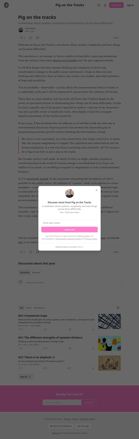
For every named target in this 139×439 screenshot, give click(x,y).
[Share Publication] (105, 5)
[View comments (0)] (31, 38)
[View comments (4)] (45, 368)
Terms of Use (83, 236)
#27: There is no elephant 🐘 (37, 357)
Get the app (83, 426)
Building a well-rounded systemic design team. (41, 341)
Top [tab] (21, 307)
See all (25, 376)
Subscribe (116, 5)
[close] (96, 190)
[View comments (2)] (45, 348)
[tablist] (30, 272)
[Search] (99, 5)
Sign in (130, 5)
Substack (56, 433)
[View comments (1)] (45, 329)
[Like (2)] (22, 38)
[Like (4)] (20, 348)
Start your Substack (60, 426)
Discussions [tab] (39, 307)
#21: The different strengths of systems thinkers (50, 337)
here (20, 242)
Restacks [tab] (36, 272)
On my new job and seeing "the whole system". (41, 361)
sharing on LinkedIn (65, 60)
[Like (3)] (20, 329)
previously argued (37, 179)
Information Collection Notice (68, 239)
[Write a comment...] (73, 286)
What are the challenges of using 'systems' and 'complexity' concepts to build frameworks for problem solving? (56, 321)
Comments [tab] (25, 272)
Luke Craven (30, 28)
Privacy (67, 419)
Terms (75, 419)
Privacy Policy (91, 239)
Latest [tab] (28, 307)
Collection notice (87, 419)
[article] (69, 322)
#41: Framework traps (32, 316)
